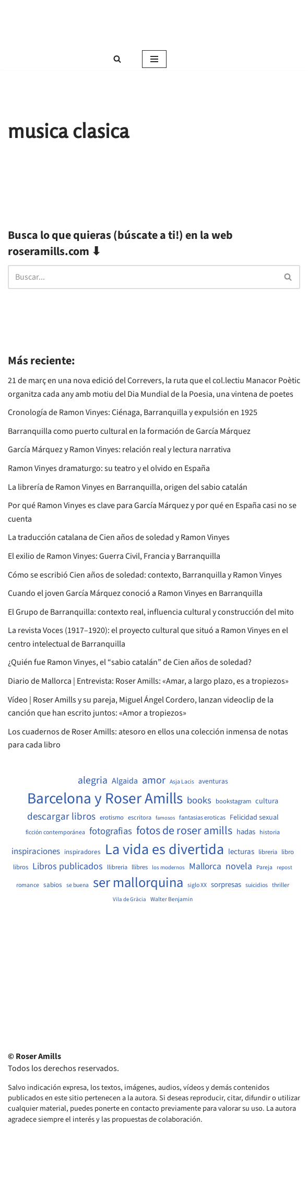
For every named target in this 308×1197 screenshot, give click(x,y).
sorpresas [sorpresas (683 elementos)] (226, 885)
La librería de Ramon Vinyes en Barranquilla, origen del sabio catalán (127, 487)
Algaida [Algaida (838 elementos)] (125, 781)
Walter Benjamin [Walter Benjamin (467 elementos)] (171, 899)
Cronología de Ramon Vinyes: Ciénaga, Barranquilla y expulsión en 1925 (132, 412)
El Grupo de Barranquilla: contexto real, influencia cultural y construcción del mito (151, 612)
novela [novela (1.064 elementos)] (239, 866)
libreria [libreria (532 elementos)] (267, 852)
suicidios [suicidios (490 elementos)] (256, 885)
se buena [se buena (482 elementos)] (77, 885)
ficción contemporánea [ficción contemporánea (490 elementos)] (55, 832)
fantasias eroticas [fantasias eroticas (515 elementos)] (202, 817)
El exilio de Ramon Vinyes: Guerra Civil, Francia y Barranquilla (114, 556)
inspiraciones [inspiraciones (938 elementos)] (35, 852)
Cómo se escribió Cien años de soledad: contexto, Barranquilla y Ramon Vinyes (145, 575)
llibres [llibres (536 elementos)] (140, 867)
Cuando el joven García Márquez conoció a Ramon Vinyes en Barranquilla (135, 593)
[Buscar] (117, 59)
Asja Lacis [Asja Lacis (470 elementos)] (182, 782)
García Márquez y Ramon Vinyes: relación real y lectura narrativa (119, 449)
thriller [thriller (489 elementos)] (280, 885)
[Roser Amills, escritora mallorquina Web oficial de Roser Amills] (154, 24)
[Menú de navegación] (154, 59)
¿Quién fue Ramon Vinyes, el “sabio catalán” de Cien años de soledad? (130, 662)
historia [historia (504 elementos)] (269, 832)
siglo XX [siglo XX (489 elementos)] (197, 885)
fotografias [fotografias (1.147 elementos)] (110, 831)
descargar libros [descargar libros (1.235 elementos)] (61, 817)
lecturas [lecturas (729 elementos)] (241, 852)
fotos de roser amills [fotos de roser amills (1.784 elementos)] (184, 831)
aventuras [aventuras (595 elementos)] (213, 781)
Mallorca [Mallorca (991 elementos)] (205, 866)
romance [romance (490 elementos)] (27, 885)
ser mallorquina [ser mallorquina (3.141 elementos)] (138, 883)
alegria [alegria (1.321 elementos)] (93, 781)
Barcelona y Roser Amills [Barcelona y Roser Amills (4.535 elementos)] (105, 799)
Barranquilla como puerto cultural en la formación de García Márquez (129, 431)
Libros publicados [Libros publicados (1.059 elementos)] (67, 866)
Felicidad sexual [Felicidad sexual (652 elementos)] (254, 818)
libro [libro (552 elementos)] (287, 852)
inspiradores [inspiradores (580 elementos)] (82, 852)
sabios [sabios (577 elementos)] (52, 885)
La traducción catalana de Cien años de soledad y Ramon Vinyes (119, 537)
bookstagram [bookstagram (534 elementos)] (233, 801)
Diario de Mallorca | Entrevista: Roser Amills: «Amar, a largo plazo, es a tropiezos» (148, 681)
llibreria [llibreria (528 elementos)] (117, 867)
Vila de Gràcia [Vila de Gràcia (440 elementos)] (129, 899)
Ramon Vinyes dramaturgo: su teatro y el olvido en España (109, 468)
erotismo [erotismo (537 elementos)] (112, 817)
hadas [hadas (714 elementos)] (245, 832)
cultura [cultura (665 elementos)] (266, 801)
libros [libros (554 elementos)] (20, 867)
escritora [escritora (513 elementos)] (139, 817)
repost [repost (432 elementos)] (284, 867)
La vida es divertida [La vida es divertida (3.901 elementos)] (164, 849)
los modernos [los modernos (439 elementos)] (168, 867)
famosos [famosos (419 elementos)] (165, 818)
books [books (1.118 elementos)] (199, 800)
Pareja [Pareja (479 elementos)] (264, 868)
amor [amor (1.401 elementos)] (153, 780)
